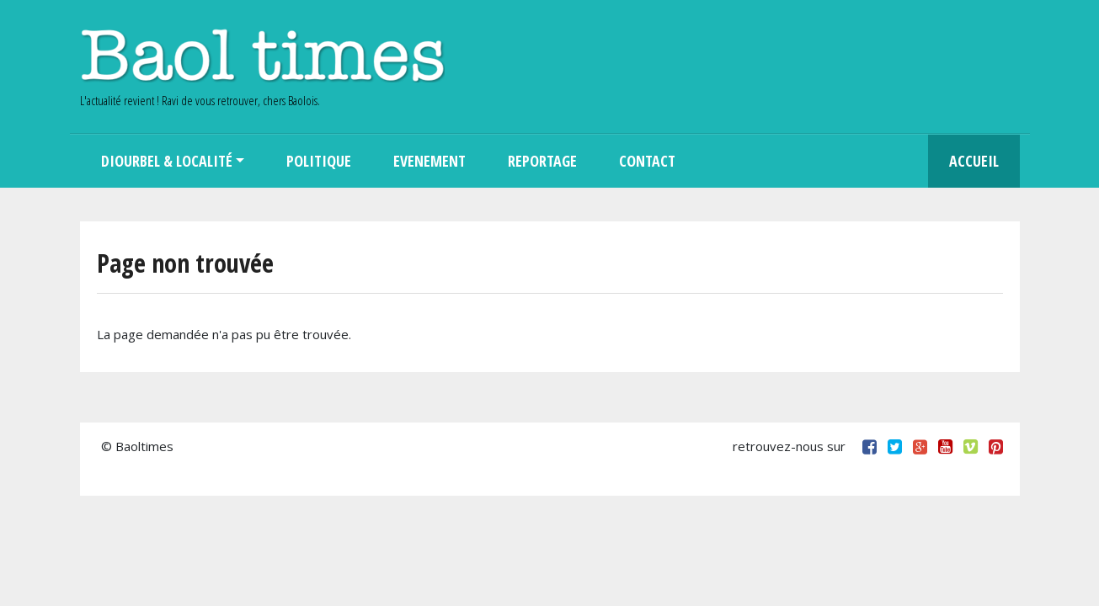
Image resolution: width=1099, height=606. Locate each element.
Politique (318, 161)
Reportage (542, 161)
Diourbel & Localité (166, 161)
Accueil (974, 161)
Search (717, 161)
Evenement (429, 161)
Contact (647, 161)
